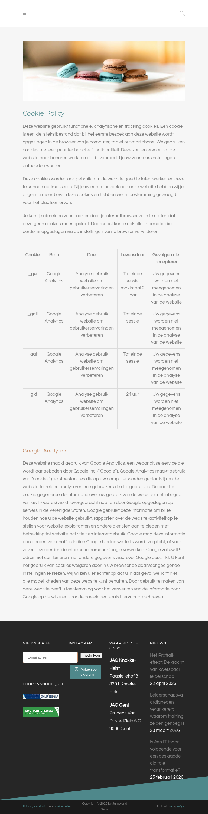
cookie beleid (62, 806)
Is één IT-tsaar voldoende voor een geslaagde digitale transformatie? (165, 756)
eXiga (181, 806)
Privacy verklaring (35, 806)
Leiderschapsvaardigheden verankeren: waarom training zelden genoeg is (167, 709)
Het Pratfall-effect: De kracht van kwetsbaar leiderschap (167, 666)
